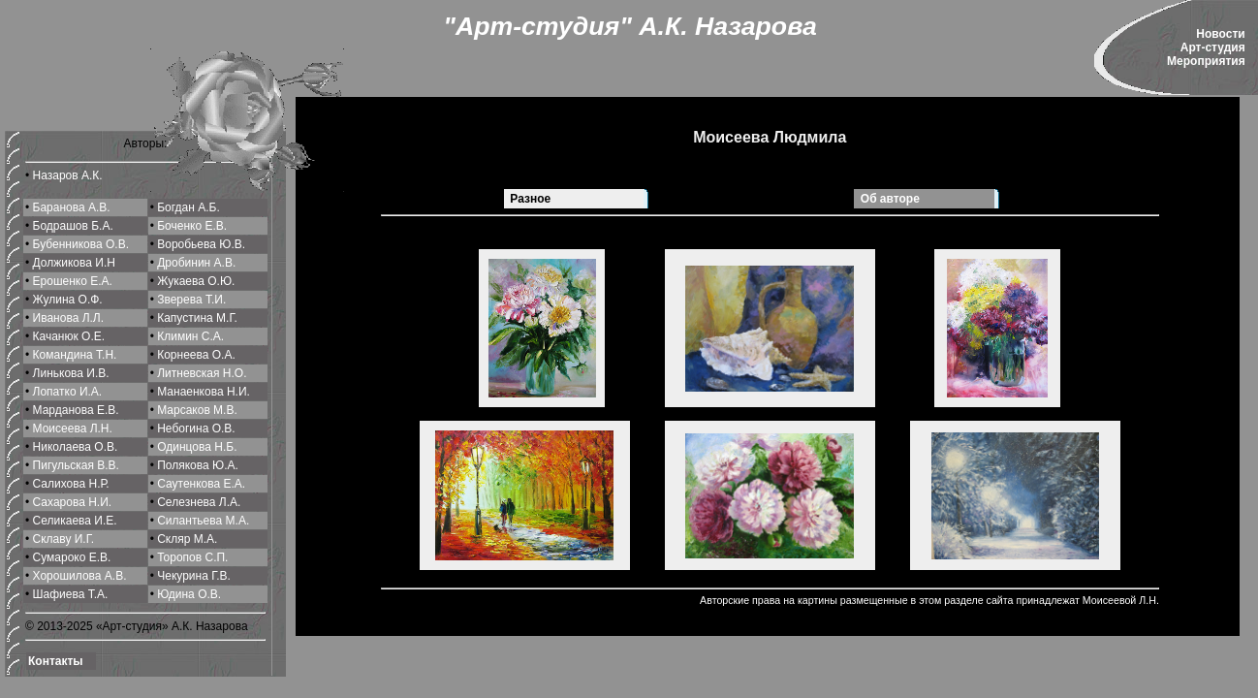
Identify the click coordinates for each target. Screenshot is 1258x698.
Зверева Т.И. (191, 299)
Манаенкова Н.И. (203, 391)
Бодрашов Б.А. (73, 226)
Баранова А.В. (71, 207)
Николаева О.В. (75, 447)
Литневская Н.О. (201, 373)
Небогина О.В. (196, 428)
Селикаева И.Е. (75, 520)
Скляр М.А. (187, 539)
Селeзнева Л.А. (198, 502)
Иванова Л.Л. (69, 318)
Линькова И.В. (71, 373)
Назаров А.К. (68, 175)
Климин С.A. (190, 336)
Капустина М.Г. (197, 318)
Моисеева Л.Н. (72, 428)
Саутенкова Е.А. (201, 484)
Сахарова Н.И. (72, 502)
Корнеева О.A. (196, 355)
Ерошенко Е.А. (72, 281)
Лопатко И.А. (68, 391)
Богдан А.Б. (188, 207)
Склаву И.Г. (64, 539)
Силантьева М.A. (203, 520)
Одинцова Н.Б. (196, 447)
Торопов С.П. (192, 557)
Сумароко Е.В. (72, 557)
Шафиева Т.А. (71, 594)
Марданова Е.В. (76, 410)
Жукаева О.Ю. (196, 281)
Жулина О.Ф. (68, 299)
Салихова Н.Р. (71, 484)
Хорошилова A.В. (80, 576)
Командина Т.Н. (75, 355)
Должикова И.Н (74, 263)
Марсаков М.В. (197, 410)
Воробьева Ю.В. (201, 244)
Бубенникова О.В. (81, 244)
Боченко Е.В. (192, 226)
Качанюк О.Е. (69, 336)
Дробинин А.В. (196, 263)
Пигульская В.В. (76, 465)
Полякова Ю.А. (197, 465)
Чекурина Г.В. (194, 576)
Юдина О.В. (189, 594)
